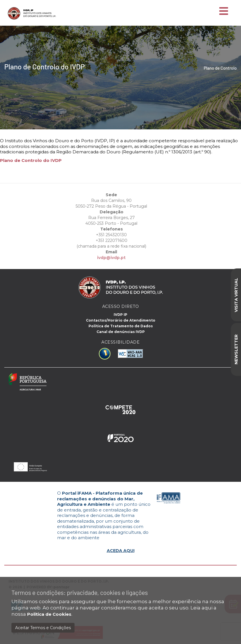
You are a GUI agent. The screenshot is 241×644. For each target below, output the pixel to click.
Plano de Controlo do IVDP (31, 160)
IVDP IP (120, 314)
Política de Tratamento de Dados (121, 326)
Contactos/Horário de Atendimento (120, 320)
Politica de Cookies (49, 614)
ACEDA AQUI (120, 550)
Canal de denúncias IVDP (121, 332)
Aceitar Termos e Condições (43, 627)
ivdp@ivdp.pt (102, 257)
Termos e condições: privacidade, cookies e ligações (79, 592)
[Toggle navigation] (224, 11)
